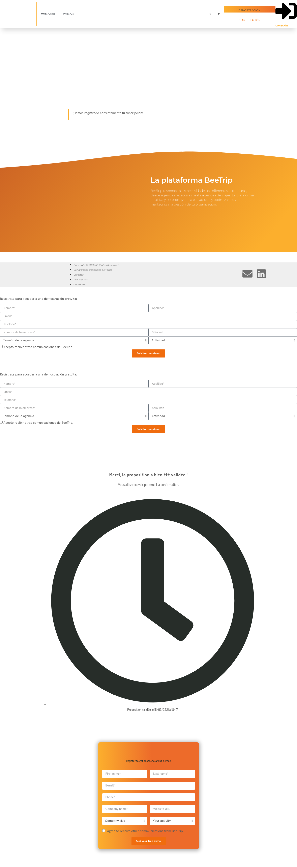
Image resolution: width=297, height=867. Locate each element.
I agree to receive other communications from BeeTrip (144, 831)
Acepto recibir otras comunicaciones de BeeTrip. (38, 347)
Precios (68, 14)
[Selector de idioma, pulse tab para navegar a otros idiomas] (212, 14)
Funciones (48, 14)
